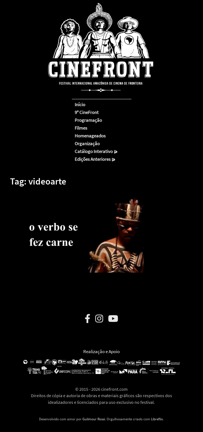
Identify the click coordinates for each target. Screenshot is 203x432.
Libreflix (157, 419)
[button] (77, 231)
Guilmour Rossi (93, 419)
